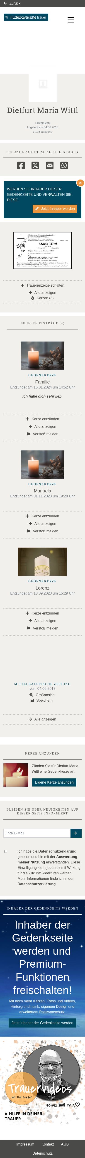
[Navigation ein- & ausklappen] (71, 20)
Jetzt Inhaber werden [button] (55, 209)
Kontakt (47, 1144)
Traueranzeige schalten (42, 285)
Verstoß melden (42, 434)
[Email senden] (37, 833)
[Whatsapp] (64, 165)
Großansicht (42, 695)
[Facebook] (21, 165)
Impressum (25, 1144)
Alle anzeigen (42, 293)
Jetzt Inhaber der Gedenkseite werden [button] (42, 1023)
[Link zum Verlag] (31, 17)
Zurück (12, 3)
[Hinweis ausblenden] (80, 183)
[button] (76, 833)
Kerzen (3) (42, 298)
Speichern (42, 700)
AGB (65, 1144)
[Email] (49, 165)
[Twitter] (35, 165)
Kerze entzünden (42, 419)
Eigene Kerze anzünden (54, 782)
